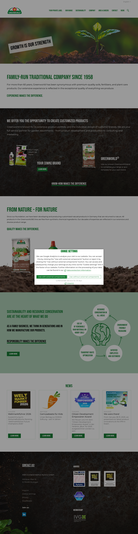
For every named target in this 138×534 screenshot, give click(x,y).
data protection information (79, 270)
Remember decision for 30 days (70, 281)
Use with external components (51, 277)
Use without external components (84, 277)
